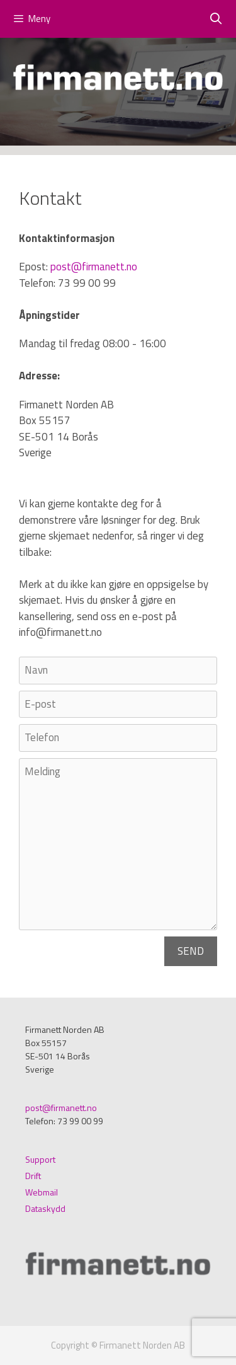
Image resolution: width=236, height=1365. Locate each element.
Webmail (41, 1192)
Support (40, 1159)
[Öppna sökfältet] (216, 19)
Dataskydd (45, 1208)
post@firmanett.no (93, 266)
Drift (33, 1175)
